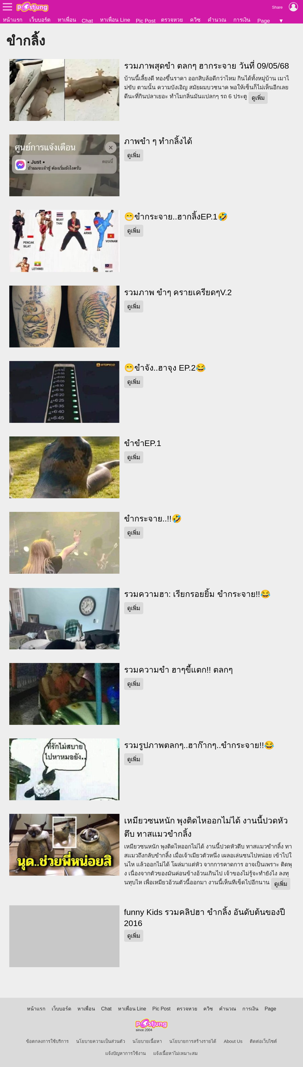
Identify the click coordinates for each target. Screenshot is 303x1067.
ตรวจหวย (172, 20)
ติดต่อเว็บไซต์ (263, 1041)
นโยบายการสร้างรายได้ (192, 1041)
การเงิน (241, 20)
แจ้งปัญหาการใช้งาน (125, 1053)
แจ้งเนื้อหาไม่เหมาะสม (175, 1053)
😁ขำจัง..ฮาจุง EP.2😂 (165, 367)
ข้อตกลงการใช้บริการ (47, 1041)
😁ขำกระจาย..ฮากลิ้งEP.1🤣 (176, 216)
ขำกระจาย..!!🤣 (153, 518)
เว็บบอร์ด (39, 20)
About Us (233, 1041)
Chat (87, 21)
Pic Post (146, 21)
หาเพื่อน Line (115, 20)
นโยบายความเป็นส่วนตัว (100, 1041)
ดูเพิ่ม (258, 98)
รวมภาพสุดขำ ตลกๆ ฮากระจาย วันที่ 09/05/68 (206, 65)
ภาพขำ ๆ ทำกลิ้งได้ (158, 141)
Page (264, 21)
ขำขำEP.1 (142, 443)
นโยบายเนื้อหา (147, 1041)
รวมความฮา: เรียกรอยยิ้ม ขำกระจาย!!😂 (197, 594)
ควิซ (195, 20)
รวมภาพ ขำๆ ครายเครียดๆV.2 (178, 292)
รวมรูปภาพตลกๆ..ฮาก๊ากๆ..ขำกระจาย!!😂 (199, 745)
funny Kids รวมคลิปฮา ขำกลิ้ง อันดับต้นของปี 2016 (204, 918)
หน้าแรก (12, 20)
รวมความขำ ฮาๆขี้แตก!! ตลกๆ (178, 669)
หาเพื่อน (67, 20)
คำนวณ (217, 20)
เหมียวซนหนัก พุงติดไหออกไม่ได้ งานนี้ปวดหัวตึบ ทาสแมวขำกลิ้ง (206, 827)
